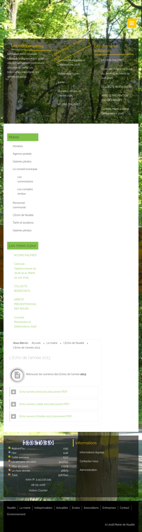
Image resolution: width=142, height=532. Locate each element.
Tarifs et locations (23, 222)
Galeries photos (22, 161)
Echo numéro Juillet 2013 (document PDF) (44, 404)
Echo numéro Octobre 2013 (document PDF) (45, 416)
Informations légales (92, 452)
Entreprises (109, 507)
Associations (91, 507)
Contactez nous (89, 461)
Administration (88, 469)
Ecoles (76, 507)
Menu (131, 23)
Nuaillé (11, 507)
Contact (124, 507)
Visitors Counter (38, 490)
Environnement (16, 514)
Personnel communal (19, 205)
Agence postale (22, 153)
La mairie (25, 507)
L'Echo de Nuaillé (23, 215)
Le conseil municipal (25, 169)
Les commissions (25, 179)
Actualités (62, 507)
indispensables (28, 58)
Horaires (18, 146)
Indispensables (43, 507)
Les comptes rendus (25, 191)
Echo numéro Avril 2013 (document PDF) (43, 391)
